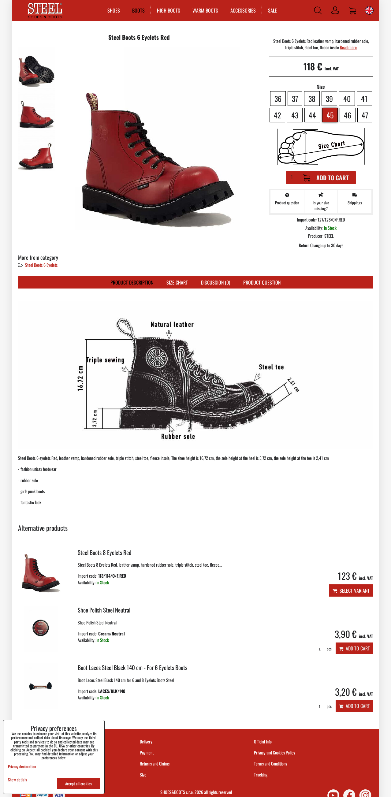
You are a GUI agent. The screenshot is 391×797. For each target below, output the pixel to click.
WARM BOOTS (205, 10)
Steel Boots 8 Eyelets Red (104, 552)
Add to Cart (326, 177)
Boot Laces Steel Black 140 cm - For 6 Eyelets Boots (132, 667)
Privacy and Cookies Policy (274, 752)
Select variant (351, 590)
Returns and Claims (154, 763)
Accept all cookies (78, 783)
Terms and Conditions (270, 763)
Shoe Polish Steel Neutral (104, 609)
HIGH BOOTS (168, 10)
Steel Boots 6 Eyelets (41, 265)
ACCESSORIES (242, 10)
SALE (272, 10)
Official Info (263, 741)
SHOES (113, 10)
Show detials (17, 779)
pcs (323, 649)
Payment (147, 752)
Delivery (146, 741)
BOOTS (138, 10)
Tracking (260, 774)
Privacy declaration (22, 766)
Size (143, 774)
